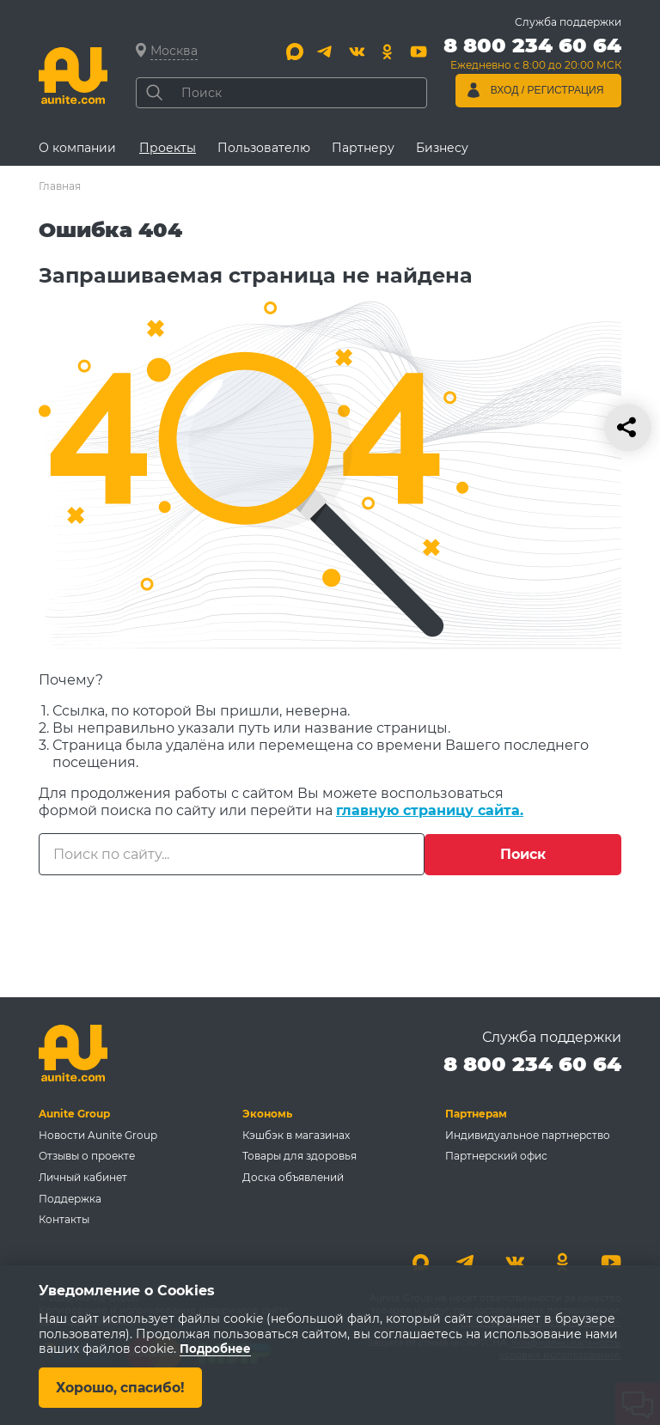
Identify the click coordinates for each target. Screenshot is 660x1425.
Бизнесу (442, 147)
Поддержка (70, 1197)
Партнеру (363, 147)
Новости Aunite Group (98, 1133)
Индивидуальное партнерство (527, 1133)
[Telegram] (325, 51)
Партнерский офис (496, 1154)
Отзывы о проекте (87, 1154)
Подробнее (217, 1348)
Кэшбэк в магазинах (296, 1133)
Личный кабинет (83, 1176)
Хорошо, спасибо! (122, 1387)
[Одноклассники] (387, 51)
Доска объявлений (293, 1176)
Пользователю (263, 147)
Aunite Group (74, 1111)
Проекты (167, 147)
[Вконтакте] (356, 51)
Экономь (267, 1111)
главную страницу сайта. (429, 810)
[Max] (294, 51)
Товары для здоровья (299, 1154)
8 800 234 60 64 (532, 1062)
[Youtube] (418, 51)
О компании (77, 147)
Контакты (64, 1219)
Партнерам (476, 1111)
